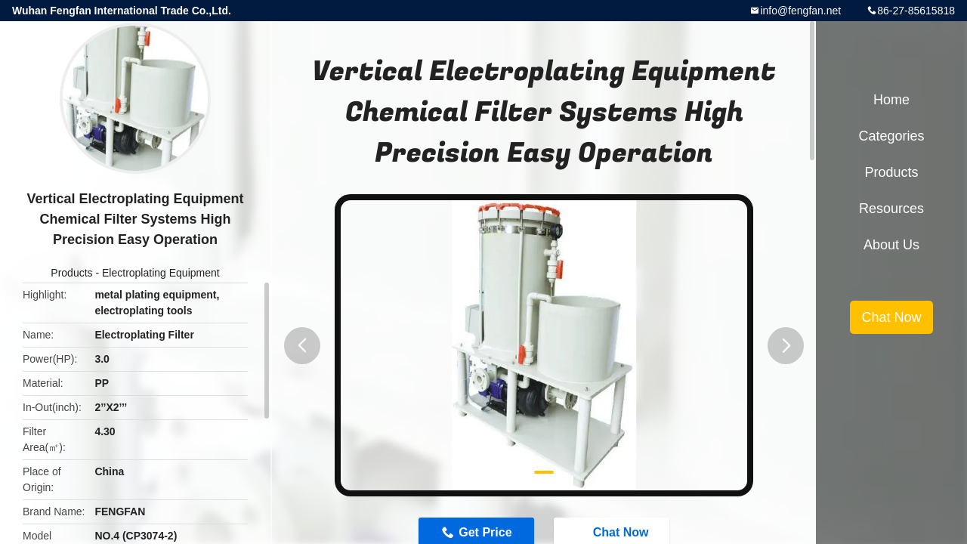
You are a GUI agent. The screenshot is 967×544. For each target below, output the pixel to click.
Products (71, 273)
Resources (891, 208)
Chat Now (891, 317)
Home (891, 99)
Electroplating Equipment (161, 273)
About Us (891, 244)
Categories (891, 136)
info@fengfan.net (800, 11)
